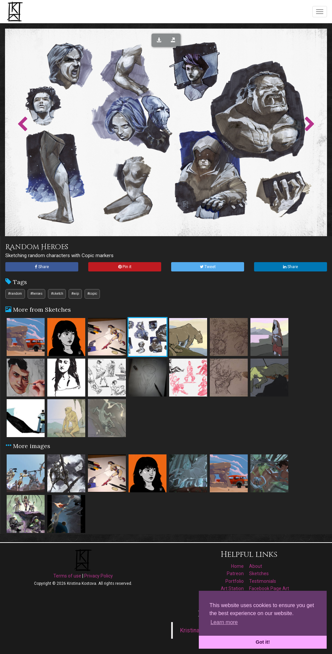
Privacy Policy (98, 575)
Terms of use (67, 575)
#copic (92, 293)
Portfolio (234, 581)
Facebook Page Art (269, 588)
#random (15, 293)
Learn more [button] (224, 622)
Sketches (259, 573)
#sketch (57, 293)
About (255, 566)
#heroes (36, 293)
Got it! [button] (263, 642)
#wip (75, 293)
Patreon (235, 573)
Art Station (232, 588)
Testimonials (262, 581)
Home (237, 566)
